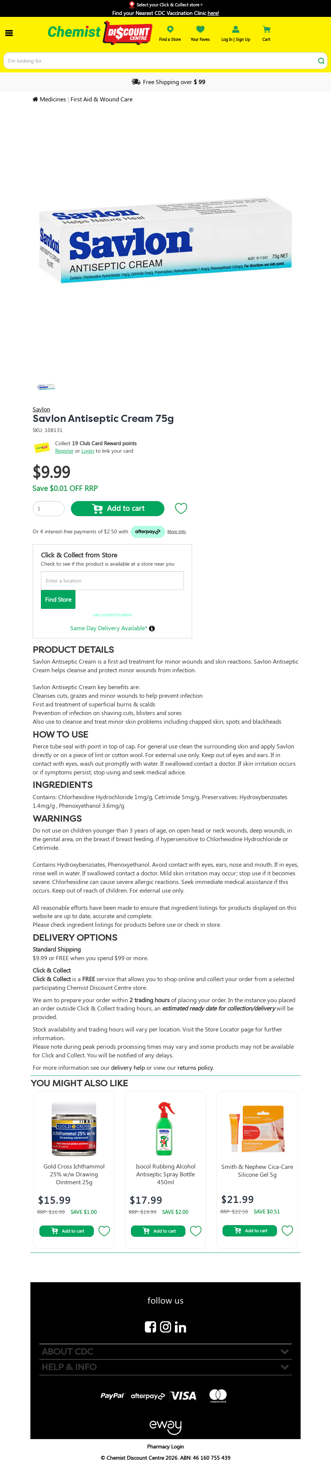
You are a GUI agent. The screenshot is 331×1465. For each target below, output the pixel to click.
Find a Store (170, 36)
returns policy (195, 1067)
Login (87, 450)
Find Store (58, 599)
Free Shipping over (167, 81)
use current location (112, 614)
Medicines (53, 99)
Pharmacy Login (165, 1446)
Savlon (41, 409)
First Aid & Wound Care (101, 99)
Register (64, 450)
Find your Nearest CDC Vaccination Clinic (165, 13)
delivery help (128, 1067)
